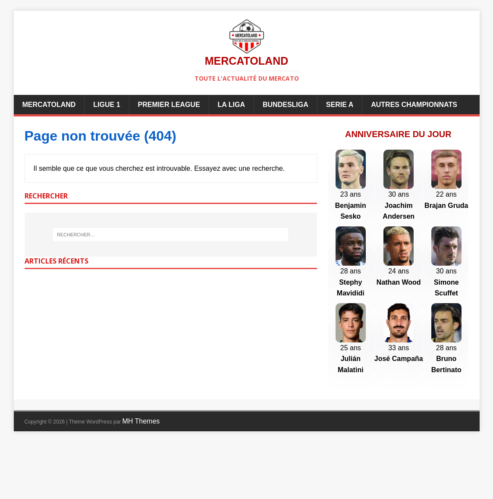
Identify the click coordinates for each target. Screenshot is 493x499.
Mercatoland (49, 104)
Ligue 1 (106, 104)
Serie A (339, 104)
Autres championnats (414, 104)
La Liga (231, 104)
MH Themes (141, 478)
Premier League (169, 104)
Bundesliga (285, 104)
